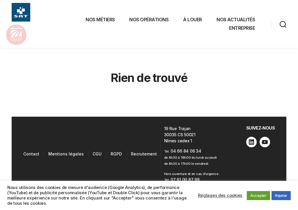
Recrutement (144, 155)
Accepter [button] (258, 195)
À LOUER (192, 20)
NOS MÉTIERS (100, 20)
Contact (31, 155)
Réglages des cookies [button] (220, 195)
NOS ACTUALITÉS (236, 20)
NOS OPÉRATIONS (148, 20)
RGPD (116, 155)
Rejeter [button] (281, 195)
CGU (97, 155)
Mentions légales (66, 155)
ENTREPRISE (242, 29)
